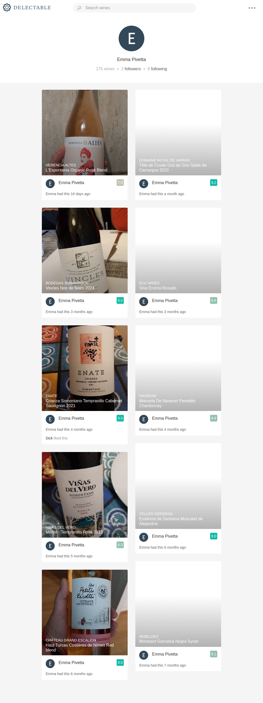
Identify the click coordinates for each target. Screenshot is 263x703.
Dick (49, 438)
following (159, 69)
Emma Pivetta (71, 182)
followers (133, 69)
